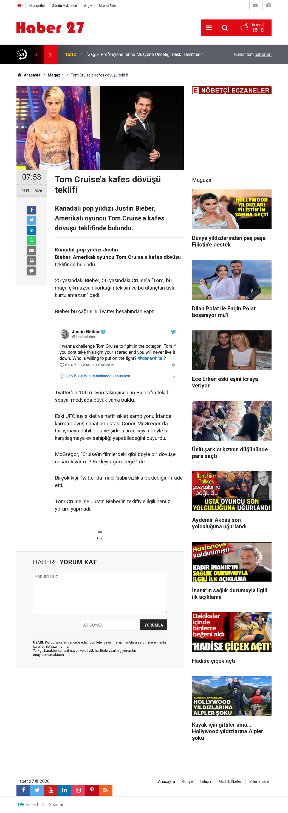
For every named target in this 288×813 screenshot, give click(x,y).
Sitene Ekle (107, 6)
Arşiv (88, 6)
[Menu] (209, 28)
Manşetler (37, 6)
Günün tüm (253, 54)
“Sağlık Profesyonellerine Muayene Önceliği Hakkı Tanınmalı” (144, 54)
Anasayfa (166, 781)
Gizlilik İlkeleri (230, 781)
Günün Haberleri (64, 6)
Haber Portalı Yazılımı (44, 805)
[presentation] (36, 54)
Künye (187, 781)
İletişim (206, 781)
